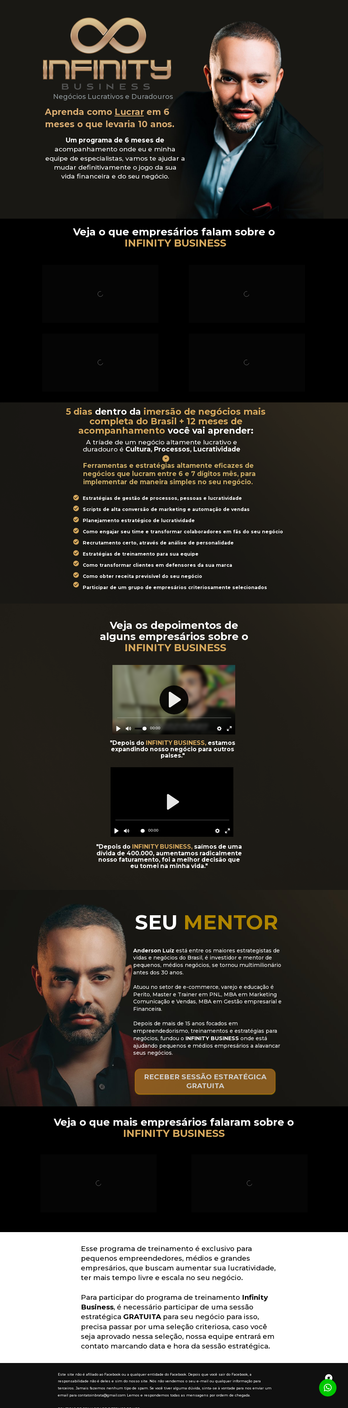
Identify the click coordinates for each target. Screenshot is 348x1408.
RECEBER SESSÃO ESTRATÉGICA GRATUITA (205, 1081)
